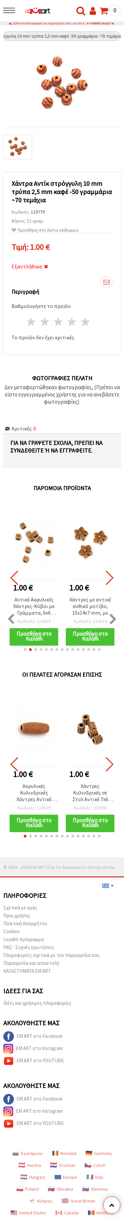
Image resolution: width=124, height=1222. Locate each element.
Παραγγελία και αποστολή (31, 963)
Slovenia (95, 1189)
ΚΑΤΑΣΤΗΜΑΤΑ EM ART (27, 971)
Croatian (62, 1165)
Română (64, 1153)
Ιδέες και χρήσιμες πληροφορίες (37, 1003)
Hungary (33, 1177)
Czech (95, 1165)
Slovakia (60, 1189)
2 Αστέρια (45, 321)
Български (27, 1153)
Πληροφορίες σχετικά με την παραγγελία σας (51, 955)
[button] (25, 649)
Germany (99, 1153)
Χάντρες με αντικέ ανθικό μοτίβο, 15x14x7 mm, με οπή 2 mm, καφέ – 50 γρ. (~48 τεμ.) (90, 606)
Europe (66, 1177)
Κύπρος (41, 1201)
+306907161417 (100, 23)
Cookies (11, 931)
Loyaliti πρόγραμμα (23, 939)
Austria (30, 1165)
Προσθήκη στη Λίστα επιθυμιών (45, 230)
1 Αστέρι (31, 321)
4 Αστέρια (72, 321)
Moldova (100, 1212)
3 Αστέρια (58, 321)
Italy (95, 1177)
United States (28, 1212)
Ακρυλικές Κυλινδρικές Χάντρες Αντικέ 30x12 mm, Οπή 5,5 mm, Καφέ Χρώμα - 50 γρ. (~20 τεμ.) (34, 793)
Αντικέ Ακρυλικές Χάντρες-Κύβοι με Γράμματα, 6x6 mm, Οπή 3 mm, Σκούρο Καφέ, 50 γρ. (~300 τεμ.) (34, 606)
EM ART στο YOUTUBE (33, 1061)
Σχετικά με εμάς (20, 907)
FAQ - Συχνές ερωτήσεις (28, 947)
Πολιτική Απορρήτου (25, 923)
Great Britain (78, 1201)
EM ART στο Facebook (32, 1036)
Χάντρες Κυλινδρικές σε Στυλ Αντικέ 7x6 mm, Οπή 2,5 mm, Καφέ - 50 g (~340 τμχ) (90, 793)
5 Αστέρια (85, 321)
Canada (67, 1212)
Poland (28, 1189)
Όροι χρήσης (16, 915)
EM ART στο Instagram (33, 1049)
